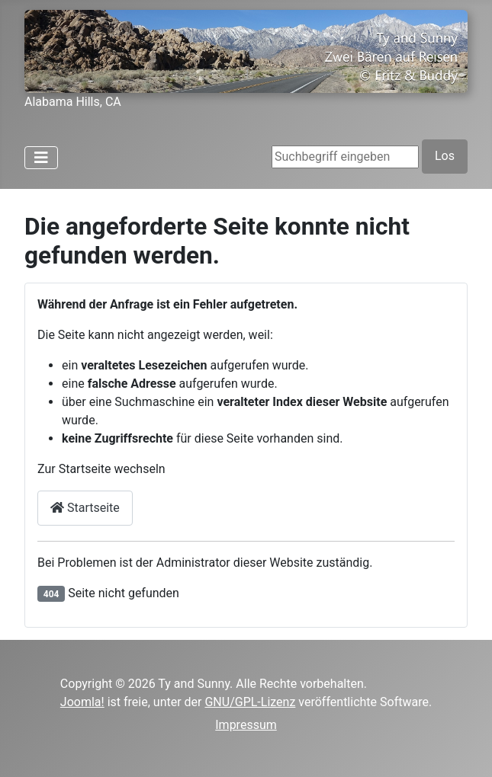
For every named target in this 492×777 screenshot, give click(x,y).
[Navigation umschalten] (41, 157)
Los (445, 156)
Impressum (246, 725)
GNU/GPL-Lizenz (249, 702)
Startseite (85, 507)
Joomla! (82, 702)
